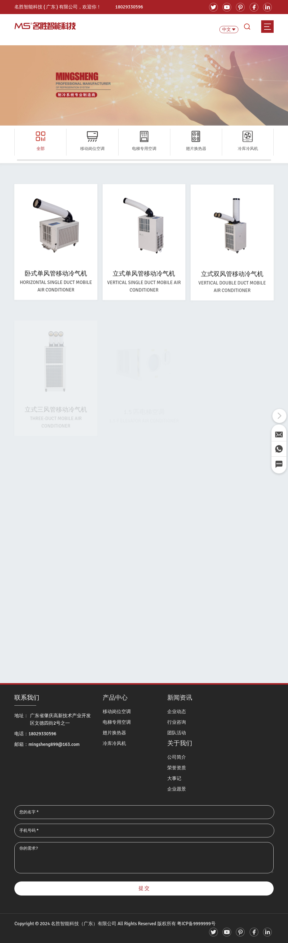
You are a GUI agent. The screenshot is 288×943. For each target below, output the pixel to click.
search (247, 26)
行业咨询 (176, 722)
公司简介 (176, 757)
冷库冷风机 (114, 743)
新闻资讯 (179, 698)
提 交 (144, 888)
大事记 (174, 778)
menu (267, 26)
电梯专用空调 (117, 722)
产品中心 (115, 698)
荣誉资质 (176, 768)
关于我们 (179, 743)
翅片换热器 (114, 733)
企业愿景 (176, 789)
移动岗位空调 (117, 711)
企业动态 (176, 711)
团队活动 (176, 733)
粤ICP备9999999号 (196, 923)
